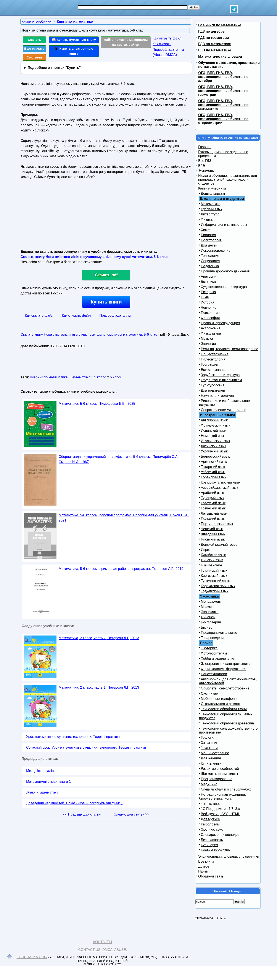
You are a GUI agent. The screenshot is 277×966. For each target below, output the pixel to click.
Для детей (209, 245)
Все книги (206, 861)
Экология (208, 344)
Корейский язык (213, 477)
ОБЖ (205, 297)
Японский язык (213, 539)
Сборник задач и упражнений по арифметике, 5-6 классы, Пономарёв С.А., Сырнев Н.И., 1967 (119, 459)
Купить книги (106, 302)
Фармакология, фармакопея (223, 669)
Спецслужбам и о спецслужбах (226, 789)
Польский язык (213, 518)
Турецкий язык (212, 498)
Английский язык (214, 420)
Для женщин (211, 758)
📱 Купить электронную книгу (73, 51)
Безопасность (212, 840)
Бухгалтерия (211, 622)
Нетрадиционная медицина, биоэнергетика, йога (222, 796)
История (207, 302)
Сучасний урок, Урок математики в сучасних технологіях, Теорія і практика (86, 747)
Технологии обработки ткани (224, 709)
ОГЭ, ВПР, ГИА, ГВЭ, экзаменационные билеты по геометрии (223, 90)
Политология (211, 240)
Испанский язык (213, 430)
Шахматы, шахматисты (219, 774)
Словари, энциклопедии (220, 834)
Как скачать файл (39, 315)
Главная (204, 147)
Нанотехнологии (214, 674)
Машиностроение (215, 753)
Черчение (208, 307)
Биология (208, 235)
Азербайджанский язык (219, 487)
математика (80, 377)
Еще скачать (34, 48)
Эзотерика (209, 648)
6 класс (116, 377)
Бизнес (206, 627)
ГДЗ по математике (214, 44)
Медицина (209, 784)
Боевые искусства (215, 850)
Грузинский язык (214, 570)
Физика (207, 219)
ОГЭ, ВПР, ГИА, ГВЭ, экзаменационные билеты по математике (223, 105)
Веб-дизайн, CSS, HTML (220, 814)
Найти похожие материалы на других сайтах (126, 42)
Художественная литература (224, 287)
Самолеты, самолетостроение (225, 688)
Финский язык (212, 560)
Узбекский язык (213, 472)
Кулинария (209, 845)
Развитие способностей (220, 768)
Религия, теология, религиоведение (229, 349)
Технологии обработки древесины (228, 723)
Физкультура (211, 333)
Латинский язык (213, 446)
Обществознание (215, 354)
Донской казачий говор (219, 544)
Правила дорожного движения (225, 271)
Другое (203, 866)
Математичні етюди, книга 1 (48, 781)
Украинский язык (214, 451)
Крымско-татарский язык (220, 482)
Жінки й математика (42, 792)
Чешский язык (212, 529)
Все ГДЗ (204, 161)
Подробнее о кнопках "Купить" (54, 68)
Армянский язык (214, 461)
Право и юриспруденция (220, 323)
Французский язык (215, 425)
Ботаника (208, 281)
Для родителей (213, 390)
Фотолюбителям (214, 653)
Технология (210, 256)
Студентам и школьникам (221, 380)
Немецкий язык (213, 436)
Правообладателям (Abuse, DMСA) (168, 52)
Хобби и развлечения (218, 658)
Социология (210, 261)
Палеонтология (213, 359)
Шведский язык (213, 534)
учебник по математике (49, 377)
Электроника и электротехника (225, 664)
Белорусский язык (215, 456)
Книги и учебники (212, 188)
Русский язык (211, 209)
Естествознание (214, 370)
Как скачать (162, 44)
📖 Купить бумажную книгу (74, 39)
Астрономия (210, 328)
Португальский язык (217, 524)
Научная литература (217, 395)
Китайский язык (213, 555)
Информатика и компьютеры (224, 224)
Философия (210, 318)
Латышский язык (214, 513)
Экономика (210, 612)
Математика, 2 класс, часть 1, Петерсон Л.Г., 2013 (99, 687)
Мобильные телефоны (219, 698)
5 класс (100, 377)
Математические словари (220, 56)
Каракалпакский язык (218, 586)
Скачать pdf (106, 275)
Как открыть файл (167, 38)
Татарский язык (213, 467)
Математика (210, 204)
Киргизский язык (214, 575)
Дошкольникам (213, 193)
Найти (203, 871)
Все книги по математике (219, 25)
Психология (210, 313)
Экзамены (206, 170)
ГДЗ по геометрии (213, 38)
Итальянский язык (215, 441)
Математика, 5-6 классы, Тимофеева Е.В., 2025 (97, 403)
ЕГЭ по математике (214, 50)
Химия (206, 230)
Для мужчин (210, 819)
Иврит (206, 550)
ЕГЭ (201, 166)
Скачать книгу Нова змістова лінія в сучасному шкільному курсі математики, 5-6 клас (94, 257)
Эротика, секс (212, 829)
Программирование (216, 779)
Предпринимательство (219, 632)
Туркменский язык (215, 581)
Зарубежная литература (220, 375)
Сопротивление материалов (223, 410)
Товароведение (213, 638)
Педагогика (210, 266)
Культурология (212, 385)
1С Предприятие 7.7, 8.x (220, 809)
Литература (210, 214)
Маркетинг (209, 607)
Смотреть (34, 57)
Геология (208, 737)
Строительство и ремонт (220, 704)
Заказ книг (209, 743)
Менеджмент (211, 601)
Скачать (34, 39)
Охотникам (209, 693)
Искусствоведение (215, 250)
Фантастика (210, 803)
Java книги (209, 748)
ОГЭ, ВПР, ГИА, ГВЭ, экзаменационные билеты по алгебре (223, 76)
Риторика (208, 292)
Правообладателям (115, 315)
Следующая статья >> (131, 814)
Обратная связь (211, 876)
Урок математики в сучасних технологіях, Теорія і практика (73, 736)
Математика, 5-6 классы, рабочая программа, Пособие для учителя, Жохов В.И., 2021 (124, 517)
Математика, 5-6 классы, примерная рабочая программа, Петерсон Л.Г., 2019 (121, 569)
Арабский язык (212, 493)
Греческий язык (213, 508)
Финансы (208, 617)
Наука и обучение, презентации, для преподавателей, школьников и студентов (227, 179)
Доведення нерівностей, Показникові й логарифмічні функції (74, 803)
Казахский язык (213, 503)
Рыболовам (210, 824)
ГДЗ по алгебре (211, 31)
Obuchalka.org (32, 957)
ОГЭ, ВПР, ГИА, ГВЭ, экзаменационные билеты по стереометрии (223, 119)
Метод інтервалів (40, 771)
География (209, 364)
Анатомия (209, 276)
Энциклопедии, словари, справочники (228, 856)
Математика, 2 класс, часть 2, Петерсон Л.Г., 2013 (99, 638)
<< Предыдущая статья (82, 814)
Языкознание (211, 565)
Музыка (207, 338)
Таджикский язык (214, 591)
